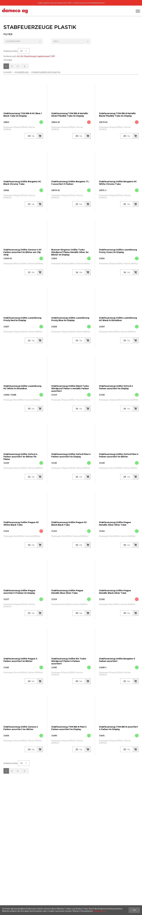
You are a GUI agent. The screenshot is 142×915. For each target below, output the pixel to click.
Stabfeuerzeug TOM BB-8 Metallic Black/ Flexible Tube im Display (117, 114)
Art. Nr (20, 56)
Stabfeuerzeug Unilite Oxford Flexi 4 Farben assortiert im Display (71, 455)
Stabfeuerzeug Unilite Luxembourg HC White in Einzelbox (22, 387)
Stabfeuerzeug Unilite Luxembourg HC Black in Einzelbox (118, 319)
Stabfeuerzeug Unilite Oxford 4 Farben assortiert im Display (116, 387)
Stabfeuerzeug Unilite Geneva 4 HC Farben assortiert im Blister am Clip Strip (22, 252)
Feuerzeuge (22, 72)
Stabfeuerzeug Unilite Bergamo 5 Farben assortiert (117, 659)
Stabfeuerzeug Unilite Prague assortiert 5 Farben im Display (19, 591)
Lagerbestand (43, 56)
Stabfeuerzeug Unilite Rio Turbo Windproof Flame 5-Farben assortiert (68, 661)
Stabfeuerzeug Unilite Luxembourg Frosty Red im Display (22, 319)
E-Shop (7, 72)
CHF (53, 56)
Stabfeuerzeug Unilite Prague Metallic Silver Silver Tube (115, 523)
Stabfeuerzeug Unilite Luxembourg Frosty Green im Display (118, 250)
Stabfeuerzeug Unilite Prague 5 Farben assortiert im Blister (20, 659)
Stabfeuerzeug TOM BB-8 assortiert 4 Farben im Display (118, 728)
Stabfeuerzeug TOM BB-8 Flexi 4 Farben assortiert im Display (69, 728)
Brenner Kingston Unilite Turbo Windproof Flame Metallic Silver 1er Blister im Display (70, 252)
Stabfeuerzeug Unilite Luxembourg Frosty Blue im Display (70, 319)
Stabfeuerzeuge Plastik (45, 72)
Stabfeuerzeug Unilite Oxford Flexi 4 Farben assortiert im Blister (118, 455)
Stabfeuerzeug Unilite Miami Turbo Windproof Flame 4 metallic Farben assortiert (70, 388)
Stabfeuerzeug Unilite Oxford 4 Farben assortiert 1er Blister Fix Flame (20, 456)
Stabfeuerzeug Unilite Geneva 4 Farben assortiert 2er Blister (20, 728)
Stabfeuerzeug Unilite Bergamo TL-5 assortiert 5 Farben (70, 182)
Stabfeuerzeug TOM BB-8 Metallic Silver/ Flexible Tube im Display (69, 114)
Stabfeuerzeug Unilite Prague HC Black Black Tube (69, 523)
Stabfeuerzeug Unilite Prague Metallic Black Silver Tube (115, 591)
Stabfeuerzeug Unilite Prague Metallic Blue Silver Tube (67, 591)
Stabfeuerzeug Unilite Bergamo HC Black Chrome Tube (22, 182)
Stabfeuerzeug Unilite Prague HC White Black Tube (21, 523)
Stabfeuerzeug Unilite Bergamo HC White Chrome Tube (118, 182)
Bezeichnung (30, 56)
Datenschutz (99, 911)
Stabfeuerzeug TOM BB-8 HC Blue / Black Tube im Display (22, 114)
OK (134, 910)
